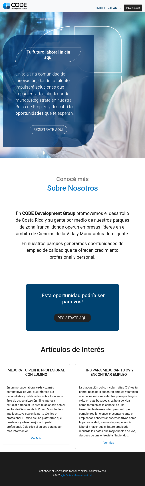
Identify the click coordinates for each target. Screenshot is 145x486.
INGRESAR (133, 8)
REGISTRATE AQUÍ (48, 129)
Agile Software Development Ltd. (76, 475)
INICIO (100, 8)
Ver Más (36, 438)
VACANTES (115, 8)
